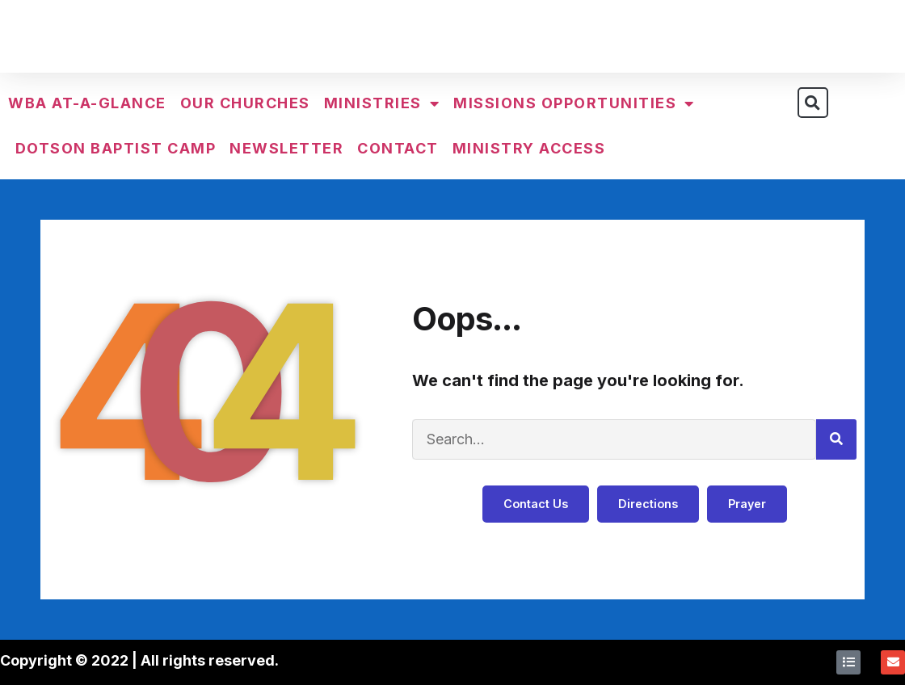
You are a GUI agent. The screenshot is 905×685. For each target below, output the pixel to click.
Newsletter (286, 148)
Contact (398, 148)
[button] (813, 102)
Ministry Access (529, 148)
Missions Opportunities (574, 103)
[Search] (836, 439)
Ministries (382, 103)
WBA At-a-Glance (87, 103)
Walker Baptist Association (452, 39)
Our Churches (245, 103)
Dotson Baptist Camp (116, 148)
